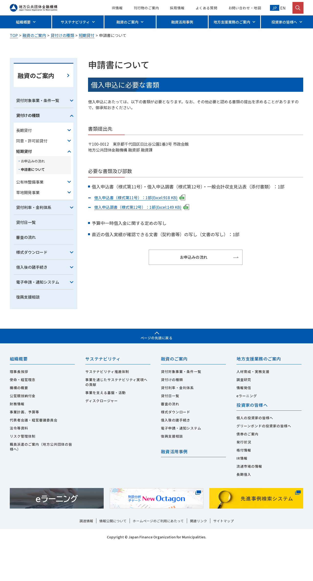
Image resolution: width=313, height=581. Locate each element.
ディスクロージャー (101, 436)
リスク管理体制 (22, 472)
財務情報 (17, 439)
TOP (14, 35)
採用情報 (177, 7)
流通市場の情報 (249, 502)
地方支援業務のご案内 (231, 21)
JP (274, 8)
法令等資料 (19, 464)
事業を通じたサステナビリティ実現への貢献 (116, 418)
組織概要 (23, 21)
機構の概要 (19, 423)
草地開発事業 (28, 228)
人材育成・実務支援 (252, 407)
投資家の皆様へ (284, 21)
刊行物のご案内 (146, 7)
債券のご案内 (247, 470)
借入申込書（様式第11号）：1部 (140, 233)
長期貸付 (24, 166)
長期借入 (243, 510)
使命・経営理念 (22, 415)
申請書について (33, 205)
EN (282, 8)
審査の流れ (26, 273)
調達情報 (86, 557)
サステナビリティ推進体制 (107, 407)
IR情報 (117, 7)
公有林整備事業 (30, 218)
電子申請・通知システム (37, 318)
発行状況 (243, 478)
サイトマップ (223, 557)
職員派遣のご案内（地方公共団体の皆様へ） (41, 483)
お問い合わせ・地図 (244, 7)
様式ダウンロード (31, 288)
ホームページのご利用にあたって (158, 557)
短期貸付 (86, 35)
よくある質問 (206, 7)
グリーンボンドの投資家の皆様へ (263, 462)
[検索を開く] (297, 8)
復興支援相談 (28, 333)
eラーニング (246, 431)
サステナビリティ (75, 21)
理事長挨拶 (19, 407)
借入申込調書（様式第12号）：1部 (142, 243)
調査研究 (243, 415)
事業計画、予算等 (24, 447)
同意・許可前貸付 (31, 176)
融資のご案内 (127, 21)
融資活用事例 (182, 21)
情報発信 (243, 423)
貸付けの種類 (62, 35)
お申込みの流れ (33, 196)
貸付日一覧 (26, 258)
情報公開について (113, 557)
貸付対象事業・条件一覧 (37, 136)
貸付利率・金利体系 (33, 243)
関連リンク (198, 557)
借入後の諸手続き (31, 303)
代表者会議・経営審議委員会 (33, 455)
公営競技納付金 (22, 431)
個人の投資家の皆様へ (254, 454)
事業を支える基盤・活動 (105, 428)
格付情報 (243, 486)
